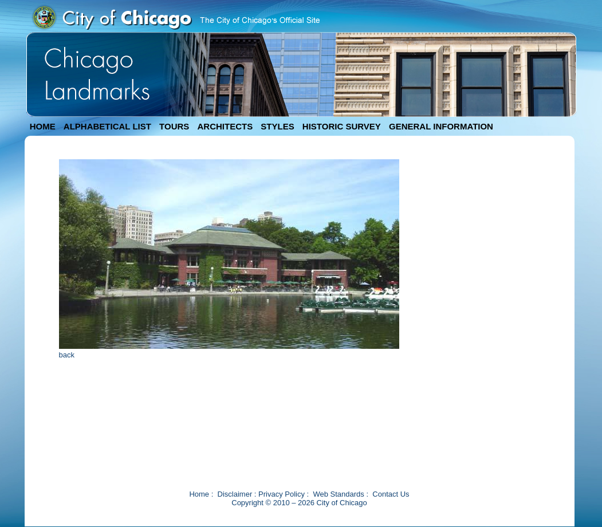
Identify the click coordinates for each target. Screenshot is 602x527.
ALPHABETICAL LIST (107, 126)
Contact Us (390, 494)
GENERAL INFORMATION (441, 126)
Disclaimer (235, 494)
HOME (43, 126)
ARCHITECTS (225, 126)
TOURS (174, 126)
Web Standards (338, 494)
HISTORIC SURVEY (341, 126)
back (66, 355)
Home (199, 494)
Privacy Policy (281, 494)
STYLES (277, 126)
